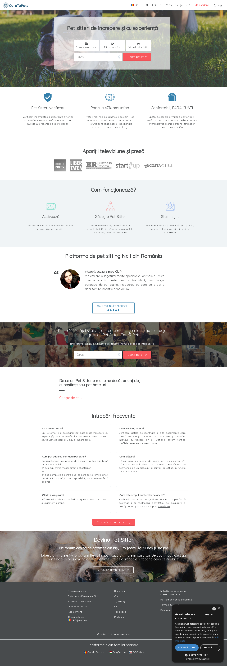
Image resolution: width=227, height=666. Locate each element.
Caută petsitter (137, 57)
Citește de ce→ (71, 398)
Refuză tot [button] (210, 647)
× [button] (218, 608)
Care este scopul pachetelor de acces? (141, 495)
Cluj (116, 596)
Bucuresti (119, 591)
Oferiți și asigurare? (53, 495)
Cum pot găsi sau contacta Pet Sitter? (64, 456)
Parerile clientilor (77, 591)
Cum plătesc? (127, 456)
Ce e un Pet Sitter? (52, 428)
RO (136, 5)
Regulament (75, 611)
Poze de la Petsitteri (79, 601)
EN (85, 620)
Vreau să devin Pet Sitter (113, 570)
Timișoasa (120, 611)
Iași (116, 606)
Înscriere (202, 5)
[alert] (198, 633)
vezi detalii (164, 506)
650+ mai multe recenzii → (113, 308)
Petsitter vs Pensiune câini (83, 596)
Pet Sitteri (153, 5)
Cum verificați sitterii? (131, 428)
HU (80, 620)
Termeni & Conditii (170, 604)
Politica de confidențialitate (176, 599)
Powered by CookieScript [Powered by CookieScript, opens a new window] (197, 659)
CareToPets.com (95, 652)
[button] (197, 655)
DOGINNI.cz (137, 652)
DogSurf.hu (118, 652)
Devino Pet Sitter (77, 606)
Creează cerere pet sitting (113, 522)
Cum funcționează (178, 5)
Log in (219, 5)
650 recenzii (42, 123)
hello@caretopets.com (173, 591)
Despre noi (166, 610)
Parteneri (119, 617)
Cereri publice (76, 617)
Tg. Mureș (119, 601)
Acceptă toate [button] (187, 647)
